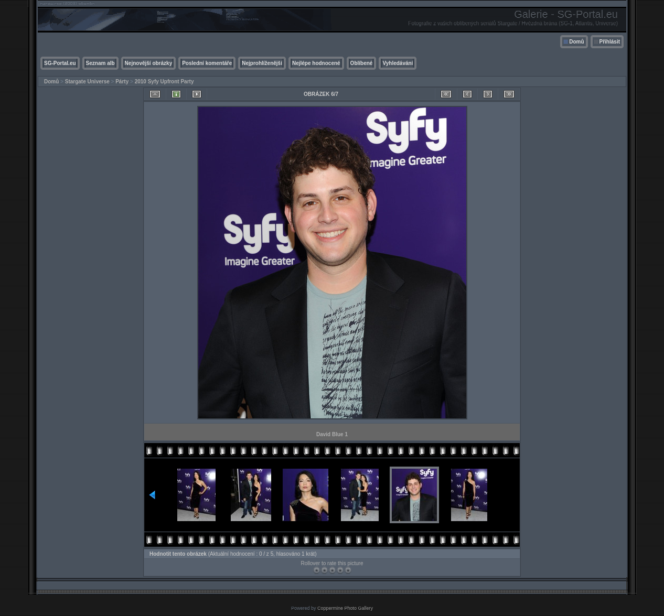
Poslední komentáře (207, 63)
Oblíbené (361, 63)
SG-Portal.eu (60, 63)
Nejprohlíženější (262, 63)
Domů (576, 42)
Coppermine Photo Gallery (345, 608)
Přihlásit (609, 42)
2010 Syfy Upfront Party (164, 81)
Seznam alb (100, 63)
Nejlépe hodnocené (316, 63)
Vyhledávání (397, 63)
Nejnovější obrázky (149, 63)
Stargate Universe (87, 81)
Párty (121, 81)
